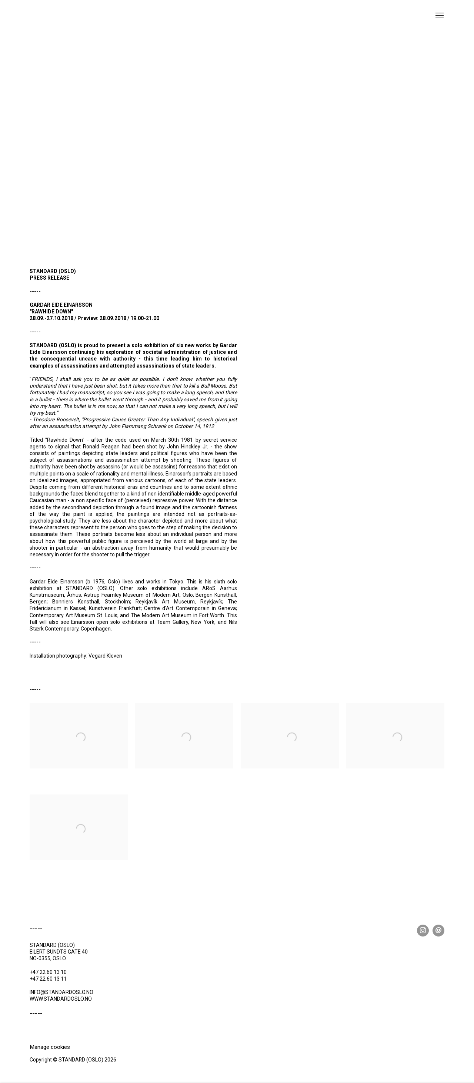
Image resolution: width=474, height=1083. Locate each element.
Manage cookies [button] (50, 1047)
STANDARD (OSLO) (67, 21)
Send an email (438, 930)
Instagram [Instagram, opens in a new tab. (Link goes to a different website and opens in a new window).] (423, 930)
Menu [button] (438, 16)
